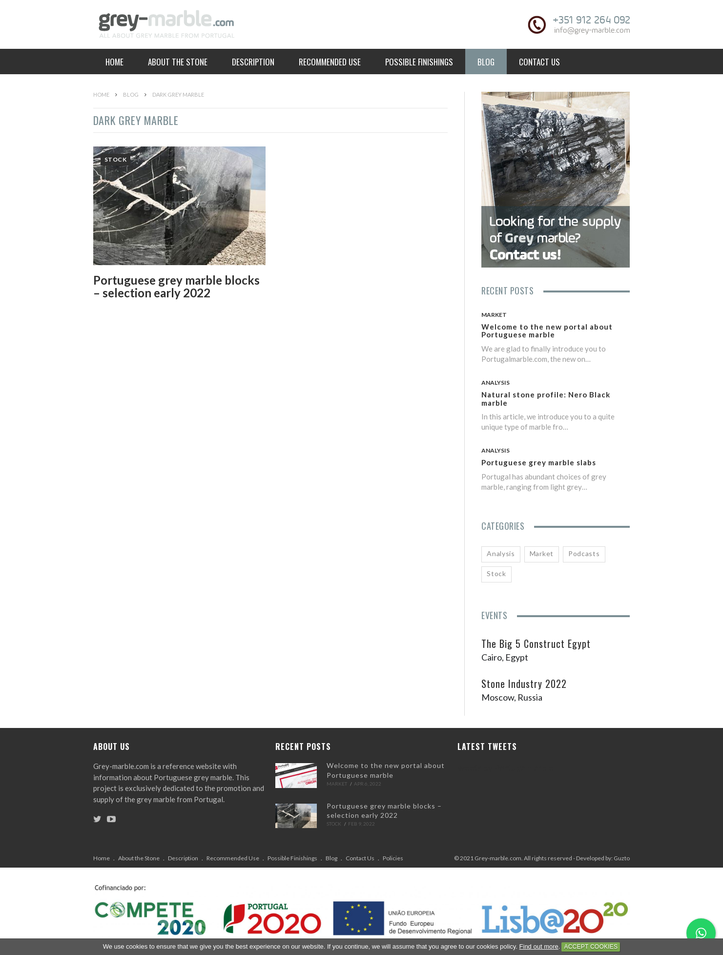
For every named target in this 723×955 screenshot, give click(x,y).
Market (494, 314)
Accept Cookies (591, 946)
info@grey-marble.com (592, 30)
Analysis (495, 382)
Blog (486, 62)
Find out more (538, 946)
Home (114, 62)
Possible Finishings (419, 62)
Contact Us (539, 62)
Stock (115, 159)
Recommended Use (330, 62)
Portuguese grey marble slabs (538, 462)
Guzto (622, 858)
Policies (393, 858)
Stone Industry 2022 (524, 683)
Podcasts (584, 553)
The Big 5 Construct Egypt (536, 643)
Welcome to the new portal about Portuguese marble (547, 330)
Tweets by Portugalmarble (503, 767)
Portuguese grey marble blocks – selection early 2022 (176, 286)
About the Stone (177, 62)
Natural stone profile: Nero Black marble (545, 398)
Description (253, 62)
